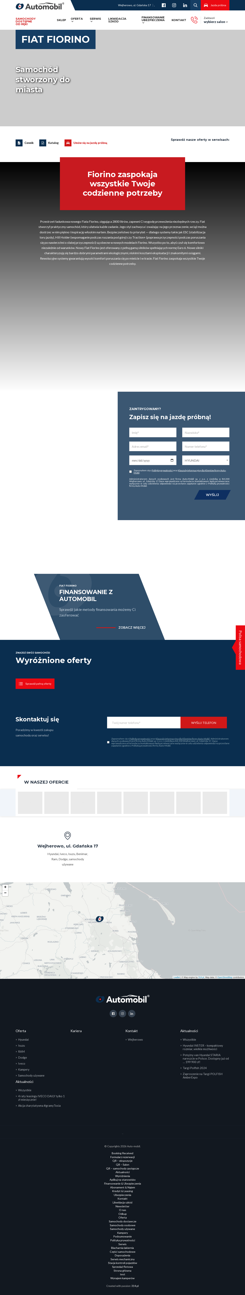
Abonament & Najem (122, 1187)
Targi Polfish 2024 (195, 1068)
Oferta (77, 18)
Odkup (122, 1213)
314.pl (201, 977)
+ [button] (5, 887)
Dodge (22, 1057)
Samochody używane (31, 1075)
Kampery (23, 1069)
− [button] (5, 893)
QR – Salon (122, 1164)
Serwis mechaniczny (123, 1259)
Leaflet (177, 977)
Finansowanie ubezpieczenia (153, 19)
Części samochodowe (122, 1251)
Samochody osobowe (122, 1225)
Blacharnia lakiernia (122, 1247)
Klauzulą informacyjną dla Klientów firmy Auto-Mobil (180, 471)
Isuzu (21, 1045)
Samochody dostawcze (122, 1221)
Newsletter (122, 1206)
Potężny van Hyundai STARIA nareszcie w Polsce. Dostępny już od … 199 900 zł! (206, 1058)
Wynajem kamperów (122, 1278)
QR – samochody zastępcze (122, 1168)
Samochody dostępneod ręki (26, 21)
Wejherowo (135, 1039)
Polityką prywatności (162, 470)
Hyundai (23, 1039)
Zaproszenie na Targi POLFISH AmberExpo (202, 1075)
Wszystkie (24, 1090)
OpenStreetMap (224, 977)
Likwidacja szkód (117, 20)
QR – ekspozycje (122, 1160)
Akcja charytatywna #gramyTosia (39, 1105)
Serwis (95, 18)
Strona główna (122, 1270)
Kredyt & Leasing (122, 1191)
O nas (122, 1210)
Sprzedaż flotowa (122, 1266)
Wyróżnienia (122, 1176)
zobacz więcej (131, 627)
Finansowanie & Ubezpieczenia (122, 1183)
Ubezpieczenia (122, 1194)
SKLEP (61, 20)
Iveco (21, 1063)
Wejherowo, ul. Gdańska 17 (134, 5)
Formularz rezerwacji (122, 1157)
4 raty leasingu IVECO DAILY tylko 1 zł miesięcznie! (41, 1097)
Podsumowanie (122, 1236)
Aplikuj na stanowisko (123, 1179)
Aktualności (123, 1172)
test (122, 1274)
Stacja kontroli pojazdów (122, 1262)
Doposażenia (122, 1255)
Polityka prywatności (122, 1240)
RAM (21, 1051)
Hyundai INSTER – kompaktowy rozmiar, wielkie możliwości (203, 1047)
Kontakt (179, 20)
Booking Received (122, 1153)
